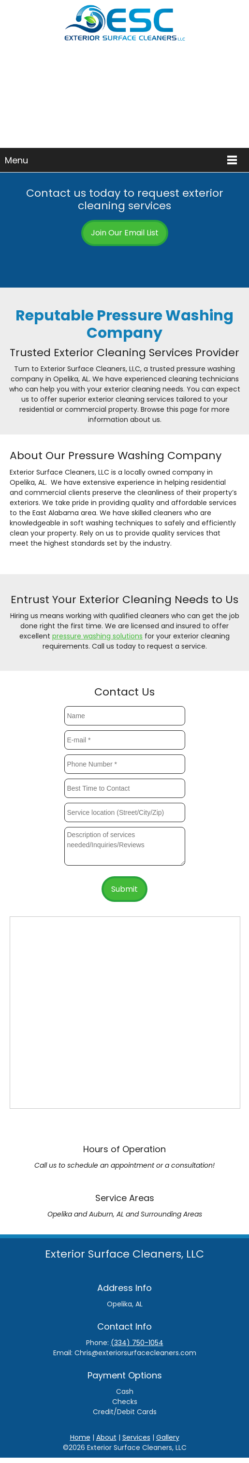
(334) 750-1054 (137, 1342)
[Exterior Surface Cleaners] (124, 26)
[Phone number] (117, 263)
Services (136, 1437)
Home (80, 1437)
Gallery (167, 1437)
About (106, 1437)
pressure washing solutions (97, 636)
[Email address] (132, 263)
